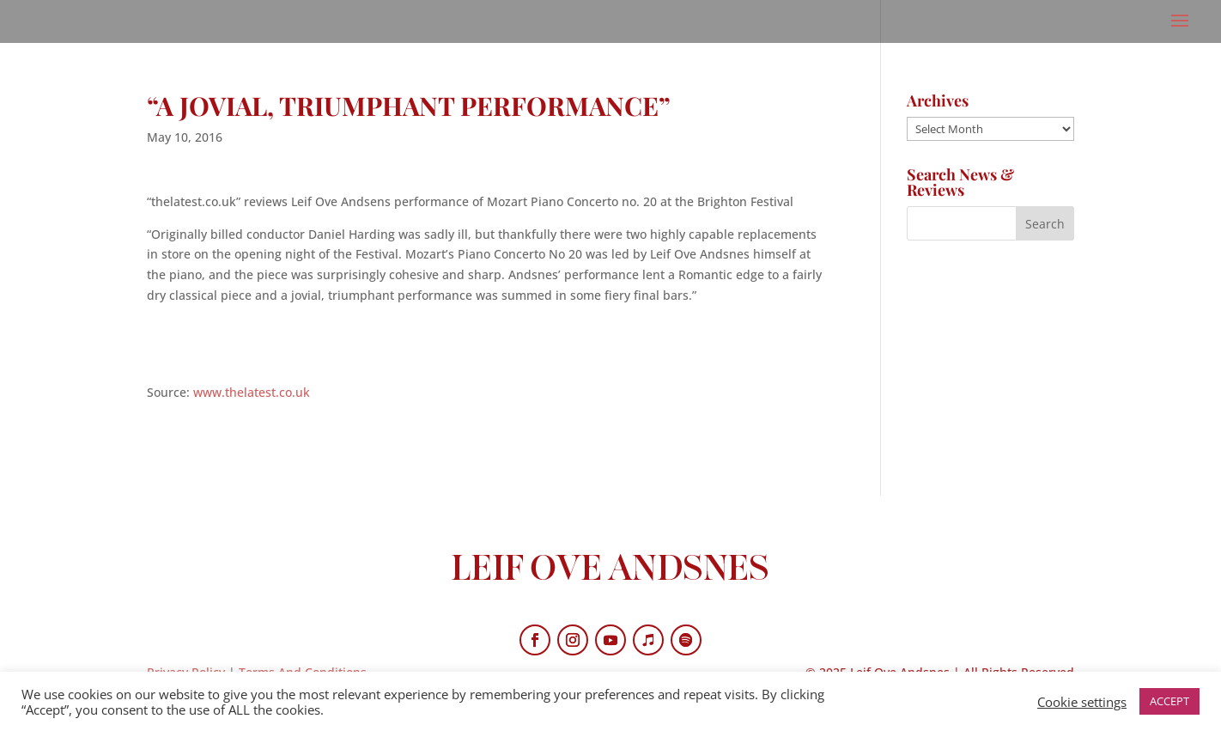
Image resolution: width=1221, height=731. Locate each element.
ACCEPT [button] (1169, 701)
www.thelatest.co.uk (251, 392)
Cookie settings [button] (1082, 702)
